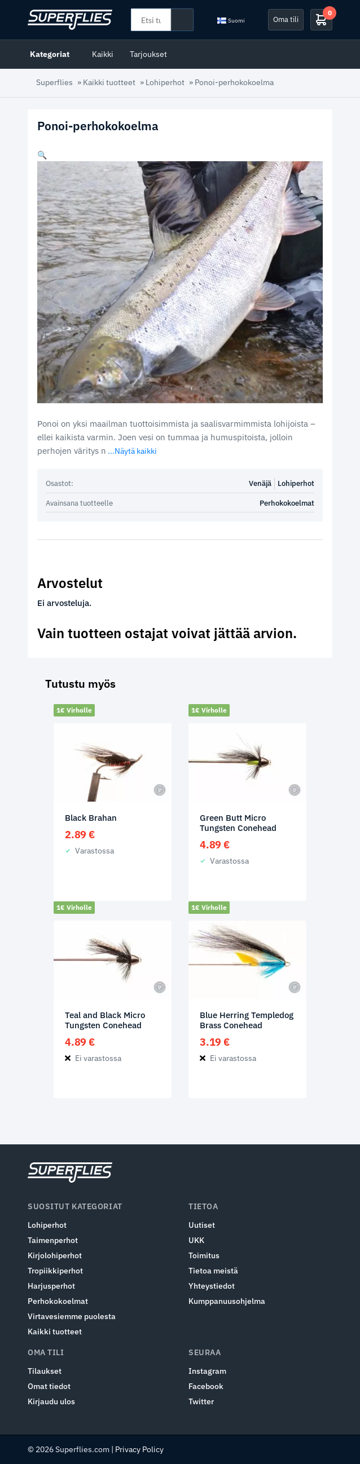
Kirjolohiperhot (55, 1255)
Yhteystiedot (211, 1286)
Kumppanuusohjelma (226, 1301)
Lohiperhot (165, 82)
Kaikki (102, 54)
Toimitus (203, 1255)
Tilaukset (45, 1371)
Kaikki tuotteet (109, 82)
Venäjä (260, 483)
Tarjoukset (148, 54)
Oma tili (285, 19)
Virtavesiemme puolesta (72, 1316)
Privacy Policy (139, 1449)
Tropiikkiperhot (55, 1271)
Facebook (205, 1386)
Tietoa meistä (213, 1271)
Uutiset (201, 1225)
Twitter (201, 1401)
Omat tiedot (49, 1386)
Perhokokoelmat (287, 503)
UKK (196, 1240)
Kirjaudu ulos (51, 1401)
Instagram (207, 1371)
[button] (42, 155)
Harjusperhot (51, 1286)
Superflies (54, 82)
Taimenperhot (53, 1240)
